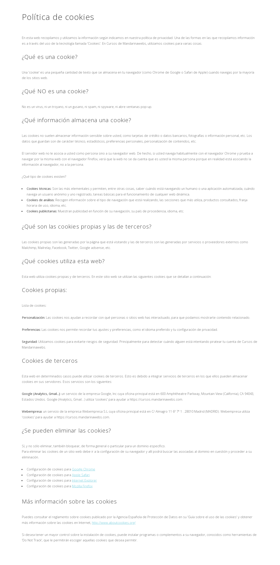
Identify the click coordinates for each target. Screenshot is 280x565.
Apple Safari (81, 475)
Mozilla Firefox (82, 486)
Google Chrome (83, 469)
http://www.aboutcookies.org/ (114, 522)
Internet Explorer (84, 480)
